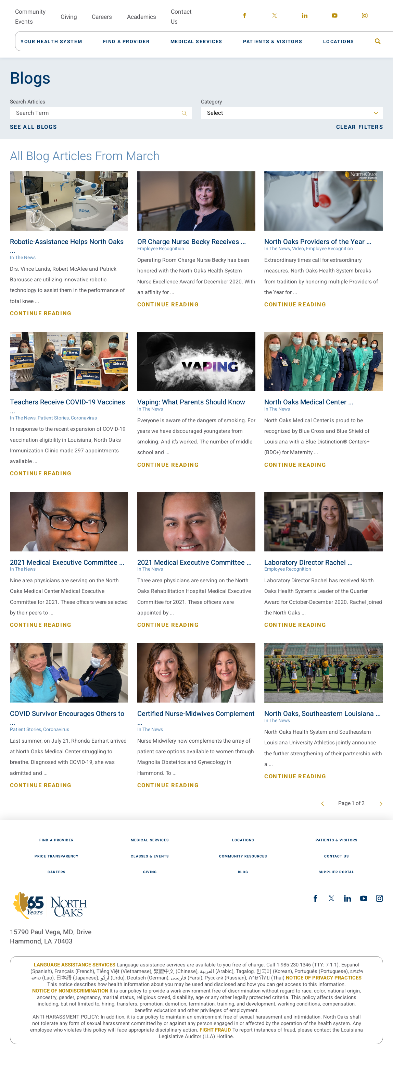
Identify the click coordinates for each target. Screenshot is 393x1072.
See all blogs (33, 127)
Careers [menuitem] (102, 17)
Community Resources (243, 856)
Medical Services (150, 840)
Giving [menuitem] (69, 17)
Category (211, 102)
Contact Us (336, 856)
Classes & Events (150, 856)
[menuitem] (55, 41)
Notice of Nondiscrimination (70, 991)
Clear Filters (359, 127)
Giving (150, 872)
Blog (243, 872)
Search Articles (27, 102)
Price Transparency (56, 856)
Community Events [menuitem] (30, 17)
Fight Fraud (215, 1030)
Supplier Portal (336, 872)
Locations (243, 840)
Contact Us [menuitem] (181, 17)
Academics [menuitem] (141, 17)
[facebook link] (244, 17)
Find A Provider (56, 840)
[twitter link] (274, 17)
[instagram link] (364, 17)
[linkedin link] (304, 17)
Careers (56, 872)
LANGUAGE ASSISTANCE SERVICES (74, 965)
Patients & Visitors (336, 840)
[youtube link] (335, 17)
